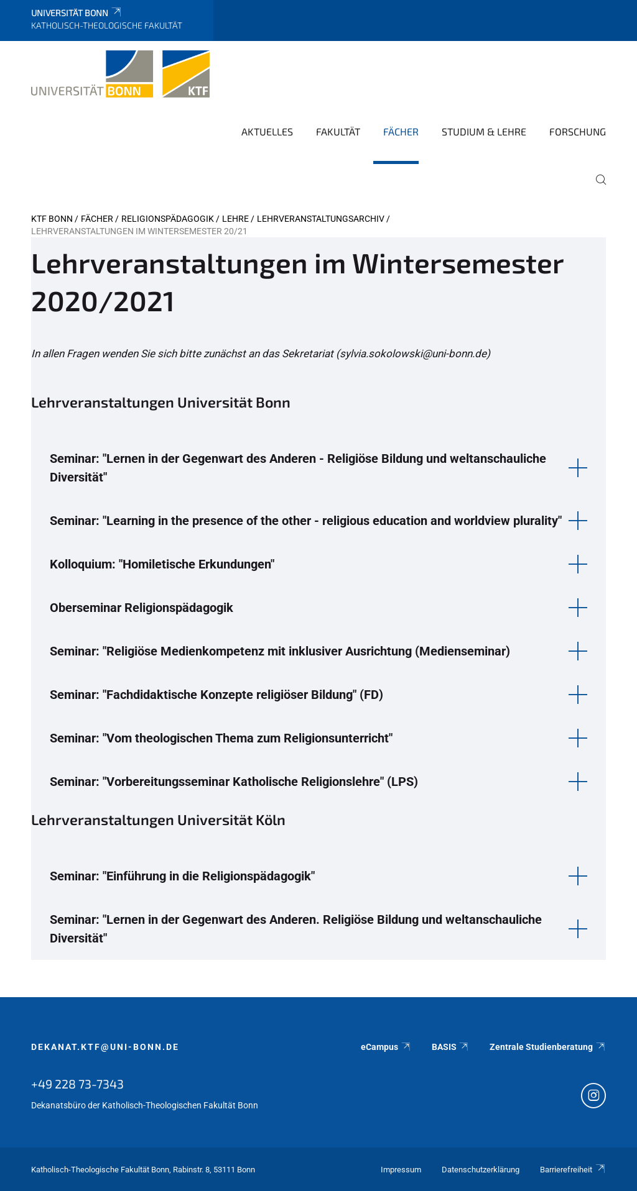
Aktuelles (267, 131)
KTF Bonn (52, 219)
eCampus (386, 1047)
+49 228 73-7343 (77, 1083)
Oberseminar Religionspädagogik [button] (141, 607)
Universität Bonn (77, 12)
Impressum (401, 1169)
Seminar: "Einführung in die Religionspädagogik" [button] (182, 876)
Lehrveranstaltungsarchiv (320, 219)
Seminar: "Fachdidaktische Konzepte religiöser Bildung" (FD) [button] (216, 694)
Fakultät (338, 131)
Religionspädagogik (167, 219)
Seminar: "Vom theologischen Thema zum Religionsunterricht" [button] (221, 738)
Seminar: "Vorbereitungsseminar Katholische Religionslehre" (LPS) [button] (234, 781)
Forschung (577, 131)
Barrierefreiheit (573, 1169)
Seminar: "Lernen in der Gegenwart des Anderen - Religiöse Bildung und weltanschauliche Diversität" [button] (298, 468)
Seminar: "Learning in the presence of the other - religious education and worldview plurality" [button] (306, 520)
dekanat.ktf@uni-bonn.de (105, 1047)
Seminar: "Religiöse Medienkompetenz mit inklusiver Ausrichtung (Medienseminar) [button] (280, 651)
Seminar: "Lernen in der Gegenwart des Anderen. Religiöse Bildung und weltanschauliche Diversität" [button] (296, 929)
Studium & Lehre (484, 131)
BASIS (451, 1047)
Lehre (235, 219)
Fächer (401, 131)
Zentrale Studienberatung (548, 1047)
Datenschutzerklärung (480, 1169)
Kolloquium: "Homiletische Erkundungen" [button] (162, 564)
